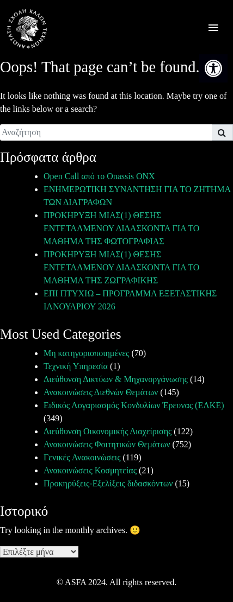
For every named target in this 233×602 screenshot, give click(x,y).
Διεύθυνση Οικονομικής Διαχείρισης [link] (107, 431)
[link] (213, 68)
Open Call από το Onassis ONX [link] (99, 176)
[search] (106, 132)
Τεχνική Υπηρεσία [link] (76, 366)
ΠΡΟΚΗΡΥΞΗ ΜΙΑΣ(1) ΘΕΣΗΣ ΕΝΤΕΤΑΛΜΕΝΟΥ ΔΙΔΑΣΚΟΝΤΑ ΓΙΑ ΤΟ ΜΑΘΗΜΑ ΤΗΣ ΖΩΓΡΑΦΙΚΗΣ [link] (121, 267)
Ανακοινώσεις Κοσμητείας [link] (90, 470)
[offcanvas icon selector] (213, 29)
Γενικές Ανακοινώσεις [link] (82, 457)
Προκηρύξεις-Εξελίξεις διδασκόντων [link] (108, 483)
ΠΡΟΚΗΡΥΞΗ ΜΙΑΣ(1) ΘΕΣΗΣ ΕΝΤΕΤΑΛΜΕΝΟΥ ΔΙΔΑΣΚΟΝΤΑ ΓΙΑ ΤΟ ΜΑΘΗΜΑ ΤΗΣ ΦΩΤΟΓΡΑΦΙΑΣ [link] (121, 228)
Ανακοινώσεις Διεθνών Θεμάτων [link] (101, 392)
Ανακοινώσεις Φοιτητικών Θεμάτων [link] (107, 444)
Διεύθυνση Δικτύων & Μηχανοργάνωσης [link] (116, 379)
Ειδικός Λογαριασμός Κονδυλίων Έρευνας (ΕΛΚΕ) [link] (134, 405)
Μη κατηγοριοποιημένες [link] (86, 353)
